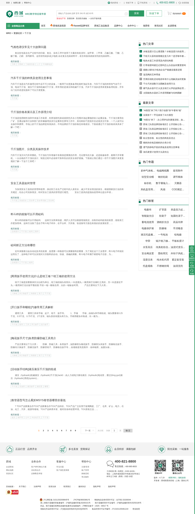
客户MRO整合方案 (38, 467)
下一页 (89, 431)
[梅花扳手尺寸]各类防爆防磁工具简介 (33, 338)
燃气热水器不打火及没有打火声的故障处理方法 (165, 88)
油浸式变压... (178, 247)
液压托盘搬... (148, 234)
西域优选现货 (59, 25)
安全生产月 (61, 18)
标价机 (147, 183)
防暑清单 (70, 18)
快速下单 (129, 3)
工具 (27, 324)
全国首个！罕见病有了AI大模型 (158, 115)
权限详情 (172, 478)
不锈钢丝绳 (163, 266)
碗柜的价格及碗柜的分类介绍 (157, 142)
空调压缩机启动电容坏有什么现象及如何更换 (164, 79)
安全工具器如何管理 (23, 183)
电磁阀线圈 (163, 170)
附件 (37, 231)
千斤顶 (14, 98)
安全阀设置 (148, 253)
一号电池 (163, 234)
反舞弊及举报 (36, 473)
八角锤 (14, 293)
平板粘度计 (178, 241)
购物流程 (85, 473)
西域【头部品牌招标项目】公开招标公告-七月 (165, 124)
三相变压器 (30, 64)
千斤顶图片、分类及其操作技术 (30, 149)
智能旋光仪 (148, 216)
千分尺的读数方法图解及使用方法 (159, 83)
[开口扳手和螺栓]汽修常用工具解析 (32, 307)
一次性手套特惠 (95, 18)
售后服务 (85, 477)
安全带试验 (41, 200)
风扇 (162, 189)
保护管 (20, 417)
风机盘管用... (148, 189)
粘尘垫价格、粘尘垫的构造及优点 (159, 138)
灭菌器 (178, 183)
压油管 (22, 386)
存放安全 (23, 200)
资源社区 (18, 33)
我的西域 (114, 3)
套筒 (21, 324)
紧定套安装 (178, 259)
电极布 (147, 209)
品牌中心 (118, 25)
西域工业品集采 (101, 25)
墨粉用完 (163, 253)
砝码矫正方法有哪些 (23, 245)
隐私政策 (182, 478)
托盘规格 (148, 266)
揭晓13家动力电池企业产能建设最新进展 (162, 70)
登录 (8, 3)
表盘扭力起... (178, 209)
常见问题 (60, 467)
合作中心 (133, 25)
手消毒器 (178, 228)
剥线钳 (33, 293)
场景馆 (146, 25)
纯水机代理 (163, 259)
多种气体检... (148, 170)
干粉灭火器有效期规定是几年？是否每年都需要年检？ (168, 56)
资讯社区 (158, 25)
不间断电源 (47, 64)
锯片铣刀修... (163, 241)
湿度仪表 (148, 259)
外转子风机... (178, 253)
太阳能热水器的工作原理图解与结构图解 (162, 93)
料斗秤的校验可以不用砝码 (27, 214)
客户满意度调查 (62, 470)
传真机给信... (163, 247)
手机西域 (143, 3)
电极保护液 (148, 228)
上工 (39, 64)
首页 (43, 25)
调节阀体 (178, 177)
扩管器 (163, 209)
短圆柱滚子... (178, 216)
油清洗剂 (178, 266)
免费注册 (17, 3)
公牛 (27, 417)
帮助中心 (27, 3)
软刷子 (163, 216)
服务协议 (82, 486)
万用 (13, 64)
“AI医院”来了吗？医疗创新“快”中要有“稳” (162, 110)
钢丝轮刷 (163, 177)
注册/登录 (85, 467)
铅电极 (178, 234)
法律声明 (37, 486)
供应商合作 (35, 470)
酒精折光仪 (163, 222)
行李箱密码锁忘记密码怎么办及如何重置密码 (164, 65)
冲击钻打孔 (36, 417)
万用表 (20, 64)
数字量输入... (163, 183)
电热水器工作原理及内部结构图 (158, 60)
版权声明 (111, 486)
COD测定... (178, 189)
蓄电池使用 (148, 222)
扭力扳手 (44, 324)
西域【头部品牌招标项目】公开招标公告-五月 (165, 133)
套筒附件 (178, 170)
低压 (13, 417)
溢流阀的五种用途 (151, 74)
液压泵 (39, 386)
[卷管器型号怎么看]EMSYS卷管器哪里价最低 (38, 400)
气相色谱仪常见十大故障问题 (28, 47)
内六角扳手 (23, 293)
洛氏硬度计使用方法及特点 (156, 152)
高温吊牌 (178, 222)
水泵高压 (148, 247)
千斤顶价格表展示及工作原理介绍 (31, 112)
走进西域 (172, 25)
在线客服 (183, 2)
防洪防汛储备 (81, 18)
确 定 (128, 430)
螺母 (46, 386)
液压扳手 (31, 386)
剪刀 (40, 293)
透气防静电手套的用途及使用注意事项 (161, 147)
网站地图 (9, 470)
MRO (8, 33)
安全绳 (51, 200)
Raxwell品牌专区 (81, 25)
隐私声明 (97, 486)
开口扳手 (35, 324)
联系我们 (67, 486)
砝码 (31, 231)
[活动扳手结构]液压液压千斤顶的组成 (33, 369)
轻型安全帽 (148, 177)
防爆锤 (163, 228)
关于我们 (22, 486)
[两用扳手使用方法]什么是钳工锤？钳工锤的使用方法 (43, 276)
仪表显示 (15, 231)
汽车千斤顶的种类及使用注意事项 (31, 78)
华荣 (147, 241)
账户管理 (85, 470)
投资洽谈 (52, 486)
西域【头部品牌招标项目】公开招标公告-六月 (165, 129)
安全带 (32, 200)
